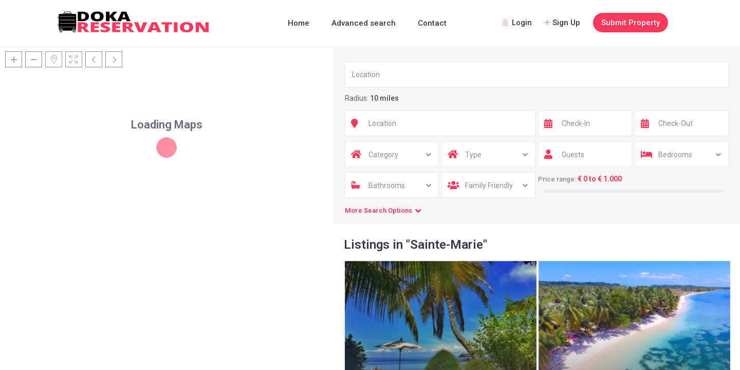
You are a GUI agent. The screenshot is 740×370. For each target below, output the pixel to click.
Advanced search (363, 23)
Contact (432, 23)
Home (298, 23)
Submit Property (630, 22)
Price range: (557, 179)
